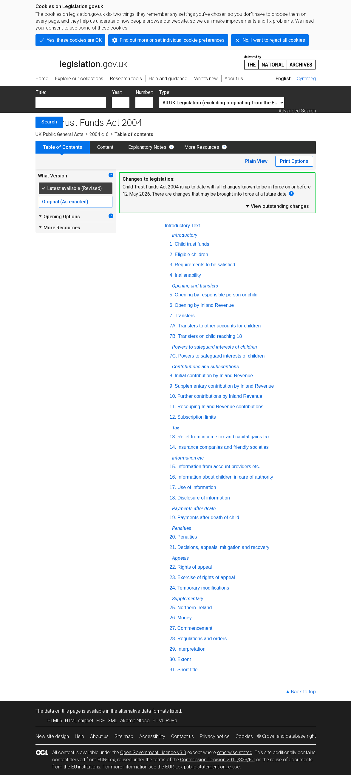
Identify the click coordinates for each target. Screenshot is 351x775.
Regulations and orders (202, 638)
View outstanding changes (277, 206)
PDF (100, 720)
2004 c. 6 (99, 134)
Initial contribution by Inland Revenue (214, 375)
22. (173, 567)
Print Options (294, 161)
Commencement (194, 628)
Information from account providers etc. (218, 466)
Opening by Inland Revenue (204, 305)
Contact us (182, 736)
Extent (184, 659)
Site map (124, 736)
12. (173, 417)
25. (173, 607)
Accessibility (152, 736)
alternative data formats (143, 711)
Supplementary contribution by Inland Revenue (224, 386)
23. (173, 577)
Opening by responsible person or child (216, 294)
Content (105, 147)
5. (172, 294)
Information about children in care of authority (225, 476)
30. (173, 659)
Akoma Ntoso (135, 720)
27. (173, 628)
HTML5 (54, 720)
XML (112, 720)
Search (49, 122)
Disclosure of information (203, 497)
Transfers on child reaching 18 (210, 336)
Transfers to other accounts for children (219, 325)
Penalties (187, 536)
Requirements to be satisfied (205, 264)
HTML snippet (79, 720)
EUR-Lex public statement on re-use (202, 767)
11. (173, 406)
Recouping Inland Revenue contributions (220, 406)
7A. (173, 325)
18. (173, 497)
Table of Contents (62, 147)
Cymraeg (306, 78)
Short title (187, 669)
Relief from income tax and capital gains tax (223, 436)
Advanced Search (297, 111)
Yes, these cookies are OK (74, 40)
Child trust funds (192, 244)
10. (173, 396)
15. (173, 466)
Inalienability (188, 275)
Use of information (196, 487)
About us (99, 736)
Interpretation (191, 649)
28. (173, 638)
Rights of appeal (194, 567)
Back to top (303, 691)
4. (172, 275)
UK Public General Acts (59, 134)
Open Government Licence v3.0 (153, 752)
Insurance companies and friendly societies (223, 447)
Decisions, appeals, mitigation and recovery (223, 547)
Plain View (256, 161)
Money (184, 617)
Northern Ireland (194, 607)
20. (173, 536)
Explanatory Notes (147, 147)
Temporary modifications (203, 587)
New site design (52, 736)
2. (172, 254)
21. (173, 547)
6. (172, 305)
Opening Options (59, 216)
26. (173, 617)
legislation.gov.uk (81, 62)
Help (79, 736)
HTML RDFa (165, 720)
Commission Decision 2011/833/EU (217, 759)
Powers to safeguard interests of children (221, 355)
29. (173, 649)
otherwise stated (234, 752)
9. (172, 386)
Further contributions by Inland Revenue (219, 396)
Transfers (185, 315)
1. (172, 244)
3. (172, 264)
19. (173, 517)
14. (173, 447)
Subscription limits (196, 417)
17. (173, 487)
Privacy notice (215, 736)
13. (173, 436)
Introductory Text (182, 225)
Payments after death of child (208, 517)
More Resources (201, 147)
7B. (173, 336)
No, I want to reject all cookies (273, 40)
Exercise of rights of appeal (206, 577)
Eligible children (191, 254)
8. (172, 375)
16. (173, 476)
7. (172, 315)
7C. (173, 355)
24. (173, 587)
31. (173, 669)
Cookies (244, 736)
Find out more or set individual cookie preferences (172, 40)
